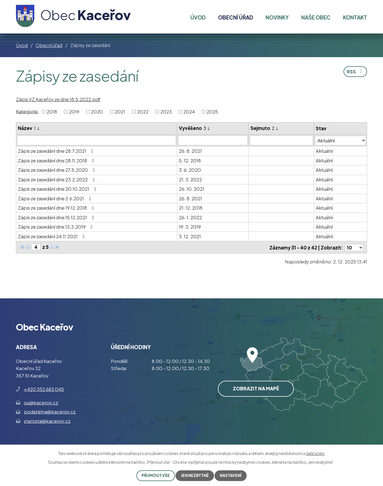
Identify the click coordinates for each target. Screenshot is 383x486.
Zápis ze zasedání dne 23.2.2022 (57, 179)
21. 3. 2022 (190, 179)
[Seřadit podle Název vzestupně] (39, 127)
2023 (166, 112)
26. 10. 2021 (191, 189)
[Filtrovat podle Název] (96, 140)
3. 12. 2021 (190, 236)
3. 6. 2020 (190, 170)
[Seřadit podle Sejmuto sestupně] (277, 129)
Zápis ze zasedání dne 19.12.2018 (57, 208)
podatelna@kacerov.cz (50, 411)
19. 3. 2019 (190, 227)
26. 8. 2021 (190, 151)
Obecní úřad (49, 45)
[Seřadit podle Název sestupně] (39, 129)
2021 (120, 112)
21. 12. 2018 (190, 208)
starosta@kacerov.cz (47, 421)
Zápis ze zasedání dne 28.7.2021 (56, 151)
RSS (355, 72)
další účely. (315, 453)
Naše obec (316, 17)
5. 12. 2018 (190, 160)
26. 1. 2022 (190, 217)
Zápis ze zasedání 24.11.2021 (52, 236)
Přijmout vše (155, 475)
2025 (212, 112)
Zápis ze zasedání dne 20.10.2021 (58, 189)
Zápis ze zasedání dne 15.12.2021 (57, 217)
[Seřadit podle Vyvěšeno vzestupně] (209, 127)
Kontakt (355, 17)
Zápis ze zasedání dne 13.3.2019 (56, 227)
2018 (52, 112)
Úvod (22, 45)
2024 (189, 112)
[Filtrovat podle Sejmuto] (281, 140)
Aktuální (324, 151)
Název (27, 128)
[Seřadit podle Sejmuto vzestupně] (277, 127)
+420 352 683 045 (44, 389)
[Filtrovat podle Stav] (340, 140)
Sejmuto (262, 128)
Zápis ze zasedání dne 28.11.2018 (57, 160)
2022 (142, 112)
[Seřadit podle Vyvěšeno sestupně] (209, 129)
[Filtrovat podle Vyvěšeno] (213, 140)
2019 (74, 112)
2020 (97, 112)
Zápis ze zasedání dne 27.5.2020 (57, 170)
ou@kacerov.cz (41, 402)
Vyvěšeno (192, 128)
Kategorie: (27, 111)
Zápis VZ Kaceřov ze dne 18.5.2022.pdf (58, 99)
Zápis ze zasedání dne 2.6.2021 (55, 198)
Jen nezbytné (195, 475)
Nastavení (231, 475)
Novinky (277, 17)
